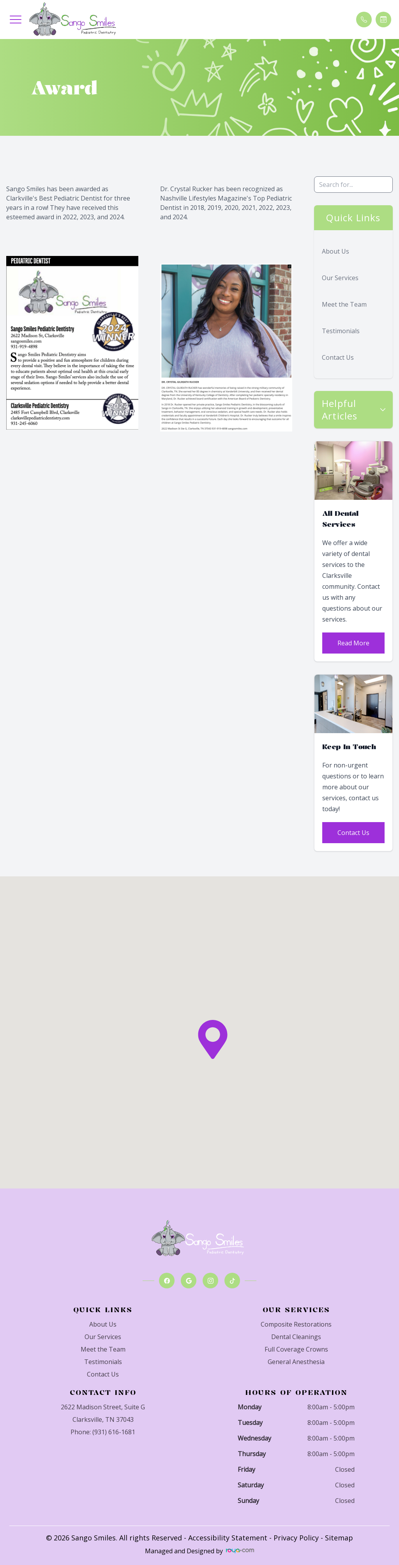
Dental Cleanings (296, 1336)
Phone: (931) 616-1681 (103, 1432)
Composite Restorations (296, 1324)
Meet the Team (344, 304)
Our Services (340, 278)
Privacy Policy (296, 1537)
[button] (15, 19)
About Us (335, 251)
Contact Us (338, 357)
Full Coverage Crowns (296, 1349)
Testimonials (341, 331)
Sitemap (339, 1537)
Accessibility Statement (227, 1537)
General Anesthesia (296, 1361)
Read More (353, 643)
